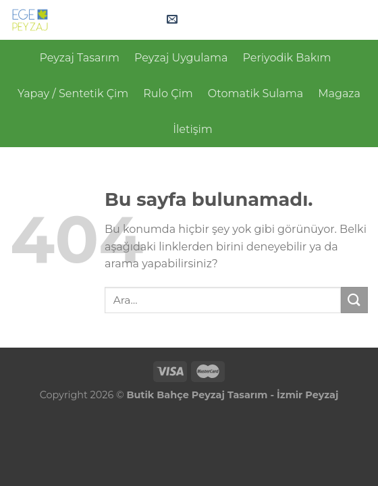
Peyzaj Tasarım (79, 57)
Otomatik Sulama (255, 93)
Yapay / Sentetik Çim (73, 93)
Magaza (339, 93)
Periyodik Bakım (286, 57)
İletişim (193, 129)
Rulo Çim (167, 93)
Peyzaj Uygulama (181, 57)
